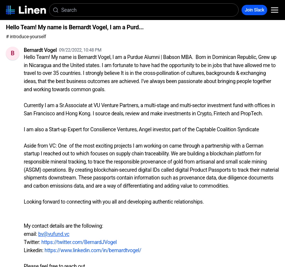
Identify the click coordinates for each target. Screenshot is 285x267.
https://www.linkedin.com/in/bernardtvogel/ (93, 250)
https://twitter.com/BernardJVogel (79, 242)
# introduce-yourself (26, 36)
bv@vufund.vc (53, 234)
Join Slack (254, 10)
